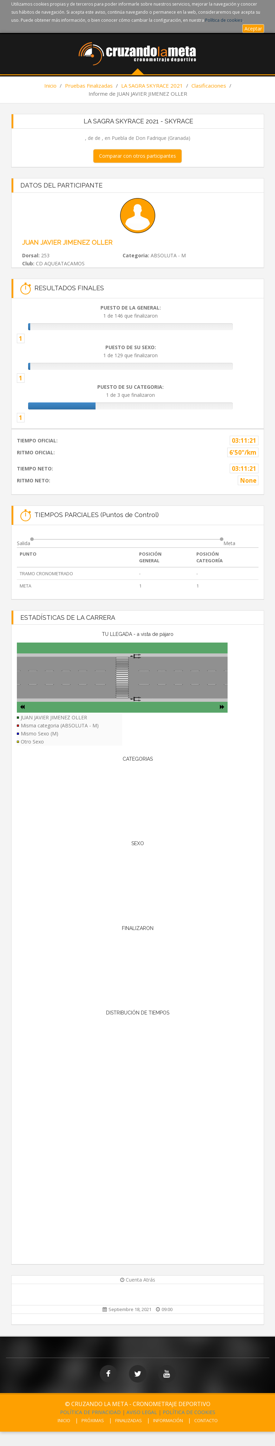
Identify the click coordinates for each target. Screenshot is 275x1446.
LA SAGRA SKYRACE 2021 (152, 85)
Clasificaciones (208, 85)
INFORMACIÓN (168, 1420)
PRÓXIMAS (92, 1420)
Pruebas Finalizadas (89, 85)
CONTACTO (206, 1420)
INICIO (64, 1420)
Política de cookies (223, 20)
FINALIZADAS (128, 1420)
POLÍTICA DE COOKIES (189, 1412)
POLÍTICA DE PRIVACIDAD (90, 1412)
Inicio (50, 85)
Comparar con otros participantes (137, 155)
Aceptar (253, 28)
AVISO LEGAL (141, 1412)
